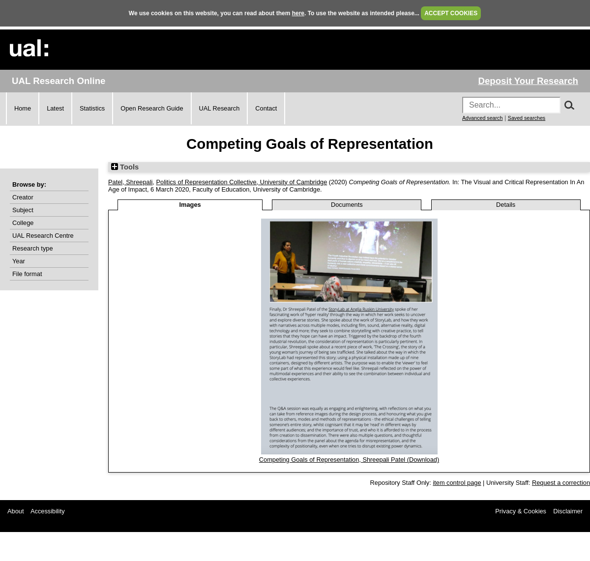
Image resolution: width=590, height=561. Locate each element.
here (298, 13)
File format (27, 274)
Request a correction (561, 482)
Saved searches (526, 118)
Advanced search (482, 118)
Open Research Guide (151, 108)
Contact (266, 108)
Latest (55, 108)
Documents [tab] (347, 204)
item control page (457, 482)
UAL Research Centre (43, 235)
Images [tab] (190, 204)
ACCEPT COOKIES (450, 13)
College (22, 222)
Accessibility (47, 511)
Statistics (92, 108)
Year (18, 261)
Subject (22, 210)
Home (22, 108)
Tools (125, 167)
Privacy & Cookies (520, 511)
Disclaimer (568, 511)
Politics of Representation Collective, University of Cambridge (241, 182)
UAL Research (219, 108)
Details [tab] (505, 204)
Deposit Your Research (528, 81)
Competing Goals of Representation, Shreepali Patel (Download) (349, 459)
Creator (22, 197)
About (15, 511)
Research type (32, 248)
